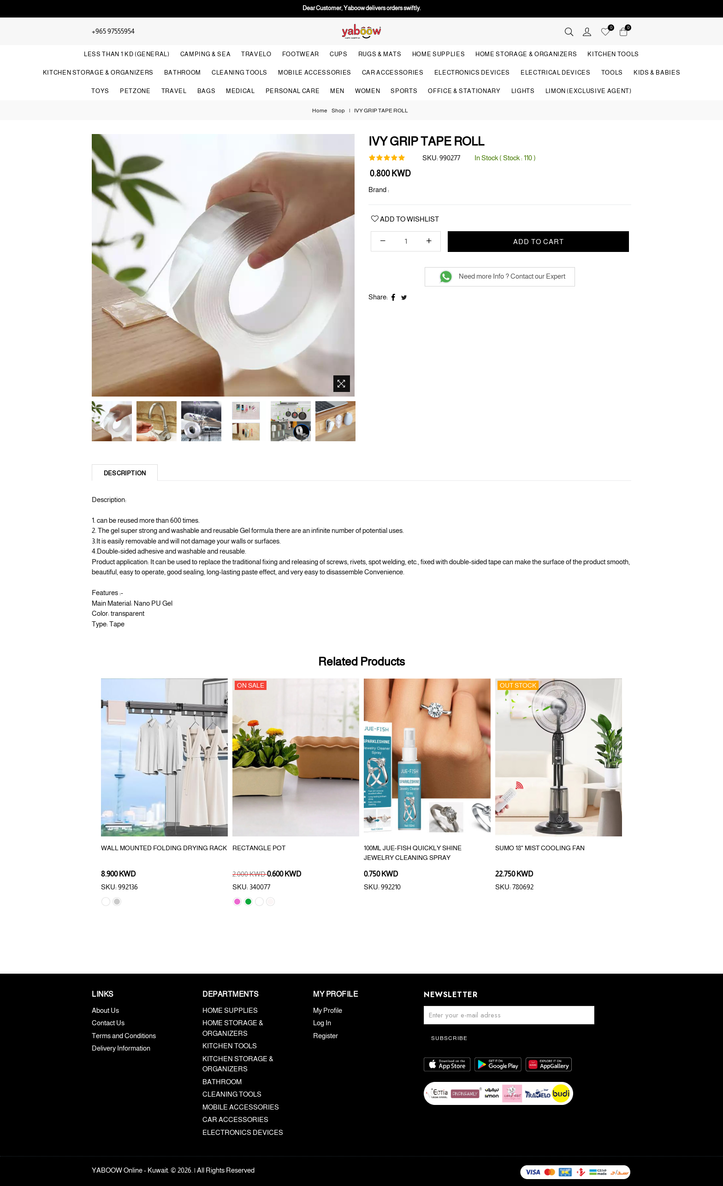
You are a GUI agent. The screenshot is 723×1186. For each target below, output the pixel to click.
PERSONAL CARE (293, 91)
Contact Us (108, 1023)
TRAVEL (174, 91)
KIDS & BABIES (657, 72)
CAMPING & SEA (205, 54)
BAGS (206, 91)
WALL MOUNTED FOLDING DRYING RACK (164, 848)
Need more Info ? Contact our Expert (502, 276)
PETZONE (135, 91)
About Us (105, 1010)
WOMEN (367, 91)
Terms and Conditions (124, 1036)
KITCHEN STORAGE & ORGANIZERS (98, 72)
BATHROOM (182, 72)
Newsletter (450, 994)
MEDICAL (240, 91)
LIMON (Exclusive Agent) (588, 91)
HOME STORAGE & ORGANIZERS (526, 54)
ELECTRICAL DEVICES (556, 72)
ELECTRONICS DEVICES (472, 72)
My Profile (327, 1010)
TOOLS (612, 72)
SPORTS (404, 91)
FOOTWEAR (300, 54)
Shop (338, 110)
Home (319, 110)
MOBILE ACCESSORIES (314, 72)
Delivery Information (121, 1048)
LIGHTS (523, 91)
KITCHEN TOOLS (613, 54)
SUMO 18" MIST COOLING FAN (540, 848)
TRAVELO (256, 54)
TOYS (100, 91)
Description (125, 473)
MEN (337, 91)
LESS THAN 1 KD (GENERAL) (127, 54)
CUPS (339, 54)
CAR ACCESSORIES (393, 72)
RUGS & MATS (380, 54)
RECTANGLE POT (258, 848)
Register (325, 1036)
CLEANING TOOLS (239, 72)
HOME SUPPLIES (438, 54)
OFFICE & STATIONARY (464, 91)
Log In (322, 1023)
